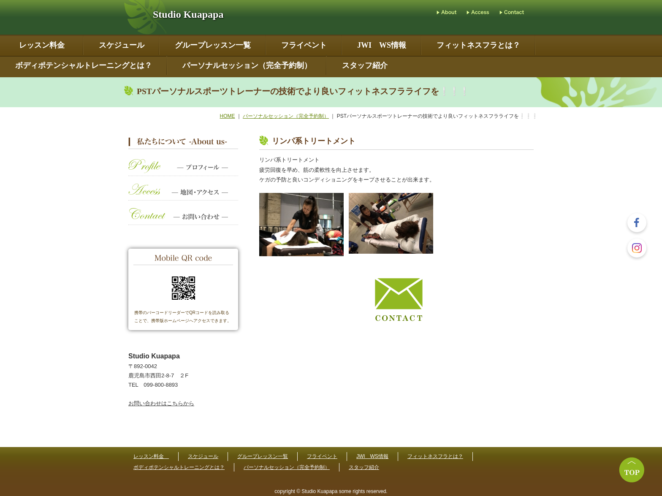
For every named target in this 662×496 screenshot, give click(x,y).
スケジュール (121, 45)
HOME (227, 116)
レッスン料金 (43, 45)
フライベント (304, 45)
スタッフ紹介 (365, 66)
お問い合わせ (183, 220)
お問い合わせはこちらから (161, 403)
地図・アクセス (183, 196)
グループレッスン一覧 (213, 45)
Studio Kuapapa (188, 14)
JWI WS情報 (381, 45)
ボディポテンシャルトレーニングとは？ (83, 66)
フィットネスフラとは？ (478, 45)
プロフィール (183, 171)
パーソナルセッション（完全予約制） (247, 66)
